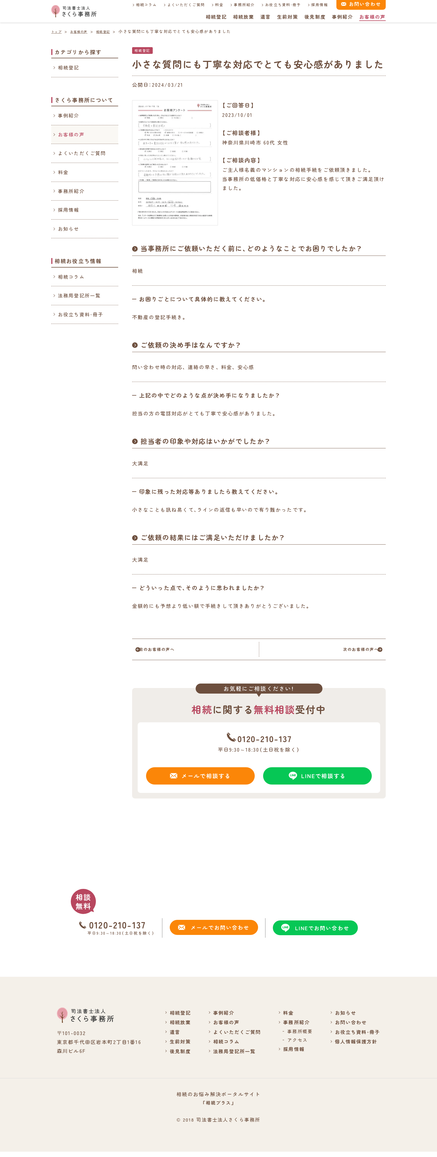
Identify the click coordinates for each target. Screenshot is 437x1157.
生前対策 (287, 16)
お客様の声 (372, 16)
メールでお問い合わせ (212, 933)
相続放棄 (243, 16)
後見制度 (315, 16)
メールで (200, 779)
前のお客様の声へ (169, 651)
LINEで (317, 779)
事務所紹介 (239, 4)
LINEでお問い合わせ (313, 933)
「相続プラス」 (218, 1107)
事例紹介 (342, 16)
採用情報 (315, 4)
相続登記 (215, 16)
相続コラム (141, 4)
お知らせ (68, 228)
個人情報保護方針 (354, 1046)
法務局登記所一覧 (79, 295)
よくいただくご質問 (181, 4)
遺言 (265, 16)
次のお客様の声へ (348, 651)
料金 (214, 4)
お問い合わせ (349, 1027)
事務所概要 (297, 1036)
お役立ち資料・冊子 (278, 4)
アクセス (295, 1044)
